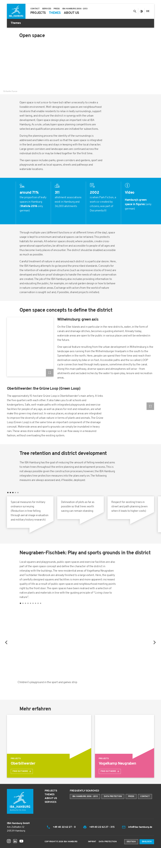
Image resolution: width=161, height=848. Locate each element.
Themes (50, 794)
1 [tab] (20, 603)
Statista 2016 (29, 206)
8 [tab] (38, 603)
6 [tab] (33, 603)
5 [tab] (30, 603)
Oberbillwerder (23, 764)
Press (131, 796)
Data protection (113, 796)
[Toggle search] (135, 11)
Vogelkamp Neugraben (117, 764)
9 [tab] (40, 603)
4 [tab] (28, 603)
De (148, 11)
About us (51, 798)
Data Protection (108, 842)
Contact (145, 796)
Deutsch (131, 842)
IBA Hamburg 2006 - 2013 (85, 796)
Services (50, 802)
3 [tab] (25, 603)
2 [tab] (23, 603)
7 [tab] (35, 603)
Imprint (92, 842)
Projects (51, 791)
